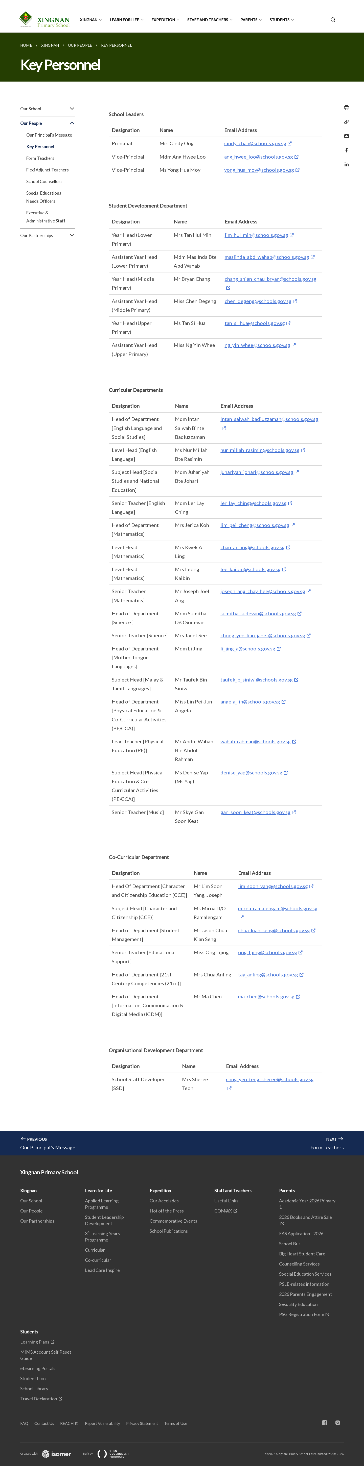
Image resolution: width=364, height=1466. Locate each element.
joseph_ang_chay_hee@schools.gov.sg (262, 591)
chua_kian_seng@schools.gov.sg (274, 930)
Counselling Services (299, 1264)
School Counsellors (44, 181)
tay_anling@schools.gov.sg (268, 974)
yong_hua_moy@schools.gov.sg (259, 170)
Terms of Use (175, 1423)
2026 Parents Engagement (305, 1294)
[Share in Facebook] (345, 147)
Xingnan (88, 19)
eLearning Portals (37, 1368)
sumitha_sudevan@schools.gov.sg (258, 613)
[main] (182, 594)
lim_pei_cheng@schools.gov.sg (254, 525)
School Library (34, 1388)
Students (279, 19)
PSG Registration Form (301, 1314)
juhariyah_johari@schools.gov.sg (256, 472)
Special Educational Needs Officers (44, 197)
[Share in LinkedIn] (345, 161)
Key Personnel (40, 146)
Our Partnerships (47, 236)
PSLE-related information (304, 1284)
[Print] (345, 108)
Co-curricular (98, 1260)
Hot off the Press (167, 1211)
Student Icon (33, 1378)
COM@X (223, 1211)
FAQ (24, 1423)
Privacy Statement (142, 1423)
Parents (248, 19)
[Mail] (345, 133)
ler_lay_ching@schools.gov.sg (253, 503)
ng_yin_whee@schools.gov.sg (257, 345)
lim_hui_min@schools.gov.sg (256, 235)
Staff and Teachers (207, 19)
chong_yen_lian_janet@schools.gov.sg (262, 635)
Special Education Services (305, 1274)
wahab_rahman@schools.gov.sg (255, 741)
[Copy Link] (345, 122)
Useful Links (226, 1200)
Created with (49, 1453)
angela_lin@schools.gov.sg (250, 701)
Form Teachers (40, 158)
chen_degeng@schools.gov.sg (258, 301)
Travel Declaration (38, 1398)
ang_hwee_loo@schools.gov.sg (258, 157)
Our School (47, 109)
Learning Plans (34, 1342)
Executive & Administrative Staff (45, 216)
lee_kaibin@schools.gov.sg (250, 569)
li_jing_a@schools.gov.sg (247, 648)
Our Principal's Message (49, 135)
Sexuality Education (298, 1304)
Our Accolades (164, 1200)
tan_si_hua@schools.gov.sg (255, 323)
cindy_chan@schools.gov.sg (255, 143)
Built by (110, 1453)
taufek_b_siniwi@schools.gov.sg (256, 679)
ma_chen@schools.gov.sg (266, 996)
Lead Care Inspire (102, 1270)
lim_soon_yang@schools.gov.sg (273, 886)
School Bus (290, 1243)
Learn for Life (124, 19)
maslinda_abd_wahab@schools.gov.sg (267, 257)
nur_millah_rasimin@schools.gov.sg (260, 450)
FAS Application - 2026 (301, 1233)
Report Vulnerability (102, 1423)
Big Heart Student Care (302, 1253)
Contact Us (44, 1423)
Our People (47, 123)
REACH (67, 1423)
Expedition (163, 19)
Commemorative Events (173, 1221)
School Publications (169, 1231)
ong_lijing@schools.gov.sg (267, 952)
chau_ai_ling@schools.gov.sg (252, 547)
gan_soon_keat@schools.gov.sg (255, 812)
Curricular (95, 1250)
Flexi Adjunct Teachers (47, 169)
